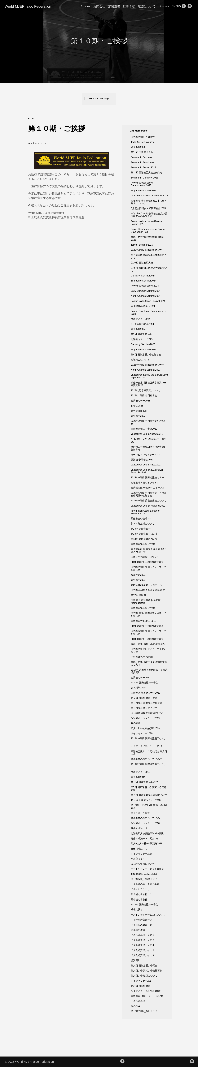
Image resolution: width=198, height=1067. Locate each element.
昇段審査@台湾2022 (142, 518)
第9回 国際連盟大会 (141, 334)
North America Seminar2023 (145, 370)
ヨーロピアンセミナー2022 (145, 454)
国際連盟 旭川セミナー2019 (145, 693)
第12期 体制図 (138, 595)
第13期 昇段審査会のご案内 (145, 534)
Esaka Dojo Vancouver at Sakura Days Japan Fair (148, 230)
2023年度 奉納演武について (145, 390)
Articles (85, 6)
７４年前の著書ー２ (141, 925)
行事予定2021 (138, 575)
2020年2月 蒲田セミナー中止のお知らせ (148, 650)
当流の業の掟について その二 (146, 759)
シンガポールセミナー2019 (145, 718)
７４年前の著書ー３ (141, 919)
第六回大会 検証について (144, 975)
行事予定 (129, 6)
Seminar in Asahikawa (142, 162)
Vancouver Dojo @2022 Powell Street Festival (147, 471)
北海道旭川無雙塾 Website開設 (147, 833)
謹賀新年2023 (138, 416)
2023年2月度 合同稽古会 (144, 395)
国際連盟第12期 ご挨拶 (143, 608)
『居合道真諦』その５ (142, 940)
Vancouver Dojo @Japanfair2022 (148, 505)
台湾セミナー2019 (140, 772)
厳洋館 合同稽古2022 (142, 459)
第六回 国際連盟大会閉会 (144, 965)
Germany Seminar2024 (143, 275)
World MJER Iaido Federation (28, 6)
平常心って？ (138, 858)
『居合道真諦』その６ (142, 935)
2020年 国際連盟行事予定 (144, 682)
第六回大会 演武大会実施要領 (146, 970)
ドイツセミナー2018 (142, 853)
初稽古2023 (137, 405)
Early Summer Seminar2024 (145, 291)
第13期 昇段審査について (144, 539)
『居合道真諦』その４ (142, 945)
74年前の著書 (138, 930)
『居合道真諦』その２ (142, 955)
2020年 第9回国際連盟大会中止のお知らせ (148, 614)
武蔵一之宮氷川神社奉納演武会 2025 (147, 238)
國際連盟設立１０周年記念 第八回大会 (149, 752)
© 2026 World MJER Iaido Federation (29, 1061)
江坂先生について (140, 359)
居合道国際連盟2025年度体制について (149, 256)
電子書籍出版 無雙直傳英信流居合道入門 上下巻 (149, 550)
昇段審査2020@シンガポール (146, 585)
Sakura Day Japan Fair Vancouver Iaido (149, 312)
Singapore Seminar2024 (143, 280)
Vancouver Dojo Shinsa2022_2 (147, 434)
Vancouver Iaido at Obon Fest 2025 (149, 195)
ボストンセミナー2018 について (148, 914)
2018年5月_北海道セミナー (145, 879)
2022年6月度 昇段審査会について (148, 500)
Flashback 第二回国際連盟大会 (147, 626)
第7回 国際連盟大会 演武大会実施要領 (149, 788)
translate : (165, 6)
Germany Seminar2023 (143, 344)
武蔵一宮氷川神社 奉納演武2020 (148, 644)
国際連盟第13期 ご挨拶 (143, 544)
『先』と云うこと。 (141, 889)
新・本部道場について (142, 523)
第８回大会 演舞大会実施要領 (146, 703)
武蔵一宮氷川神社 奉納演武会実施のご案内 (149, 663)
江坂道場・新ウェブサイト (145, 482)
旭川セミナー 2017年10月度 (146, 991)
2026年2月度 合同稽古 (143, 137)
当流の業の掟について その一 (146, 818)
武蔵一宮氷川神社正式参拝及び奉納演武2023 (148, 384)
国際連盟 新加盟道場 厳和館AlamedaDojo (145, 601)
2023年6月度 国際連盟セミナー (147, 364)
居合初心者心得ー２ (141, 894)
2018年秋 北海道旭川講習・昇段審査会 (149, 806)
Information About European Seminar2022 (145, 512)
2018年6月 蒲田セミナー (144, 864)
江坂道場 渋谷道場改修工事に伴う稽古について (149, 202)
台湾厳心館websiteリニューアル (148, 487)
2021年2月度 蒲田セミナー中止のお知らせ (148, 568)
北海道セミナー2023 (142, 339)
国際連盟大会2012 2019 (143, 621)
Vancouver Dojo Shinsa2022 (146, 464)
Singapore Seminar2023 (143, 349)
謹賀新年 (135, 960)
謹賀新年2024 (138, 329)
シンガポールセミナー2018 (145, 823)
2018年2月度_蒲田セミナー (145, 1011)
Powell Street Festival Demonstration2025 (142, 184)
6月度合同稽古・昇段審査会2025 (148, 208)
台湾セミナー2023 (140, 400)
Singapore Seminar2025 (143, 190)
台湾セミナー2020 (140, 677)
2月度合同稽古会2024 (142, 324)
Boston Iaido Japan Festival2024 (148, 301)
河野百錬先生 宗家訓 (142, 657)
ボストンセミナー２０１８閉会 (147, 869)
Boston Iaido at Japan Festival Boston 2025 (146, 222)
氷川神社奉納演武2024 (143, 306)
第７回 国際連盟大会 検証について (149, 795)
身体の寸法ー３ (139, 828)
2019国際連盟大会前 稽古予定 (147, 713)
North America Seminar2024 (145, 296)
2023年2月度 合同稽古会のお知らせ (148, 422)
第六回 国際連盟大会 (142, 986)
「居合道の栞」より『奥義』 (146, 884)
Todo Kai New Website (143, 142)
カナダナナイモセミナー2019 (146, 746)
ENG (178, 6)
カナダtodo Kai (139, 411)
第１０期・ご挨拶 (140, 813)
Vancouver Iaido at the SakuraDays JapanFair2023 (149, 376)
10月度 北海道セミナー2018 (146, 800)
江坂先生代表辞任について (145, 557)
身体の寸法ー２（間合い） (145, 838)
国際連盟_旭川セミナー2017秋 (147, 996)
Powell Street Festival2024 (145, 285)
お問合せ (99, 6)
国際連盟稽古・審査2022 (144, 428)
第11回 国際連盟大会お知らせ (146, 172)
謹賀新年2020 (138, 687)
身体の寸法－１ (139, 848)
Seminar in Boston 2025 (143, 167)
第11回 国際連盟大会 (142, 152)
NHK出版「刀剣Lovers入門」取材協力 (149, 440)
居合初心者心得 (139, 899)
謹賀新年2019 (138, 777)
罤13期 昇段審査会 (141, 529)
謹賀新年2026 (138, 147)
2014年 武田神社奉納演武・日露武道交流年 (149, 671)
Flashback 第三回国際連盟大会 (147, 562)
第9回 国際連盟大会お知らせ (146, 354)
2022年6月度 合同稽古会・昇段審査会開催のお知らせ (148, 494)
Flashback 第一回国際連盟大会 (147, 639)
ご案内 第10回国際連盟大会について (149, 269)
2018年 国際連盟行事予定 (144, 904)
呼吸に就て (137, 909)
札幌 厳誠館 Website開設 (144, 874)
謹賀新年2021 (138, 580)
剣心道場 (135, 723)
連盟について (147, 6)
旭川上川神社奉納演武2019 (145, 728)
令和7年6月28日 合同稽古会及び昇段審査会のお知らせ (149, 215)
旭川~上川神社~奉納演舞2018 (146, 843)
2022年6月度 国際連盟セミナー (147, 477)
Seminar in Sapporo (141, 157)
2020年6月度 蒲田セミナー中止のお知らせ (148, 632)
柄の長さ (135, 1006)
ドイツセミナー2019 (142, 733)
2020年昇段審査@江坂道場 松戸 (148, 590)
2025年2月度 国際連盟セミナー (147, 250)
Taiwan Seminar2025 (142, 245)
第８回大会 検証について (144, 708)
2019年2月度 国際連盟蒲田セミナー (148, 765)
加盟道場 (114, 6)
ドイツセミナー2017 (142, 981)
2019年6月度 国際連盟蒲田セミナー (148, 739)
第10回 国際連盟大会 (142, 262)
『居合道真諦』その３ (142, 950)
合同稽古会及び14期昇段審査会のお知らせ (149, 448)
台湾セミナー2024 (140, 319)
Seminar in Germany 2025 (144, 177)
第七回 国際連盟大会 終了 (144, 782)
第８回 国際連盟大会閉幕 (144, 698)
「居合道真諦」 (139, 1001)
